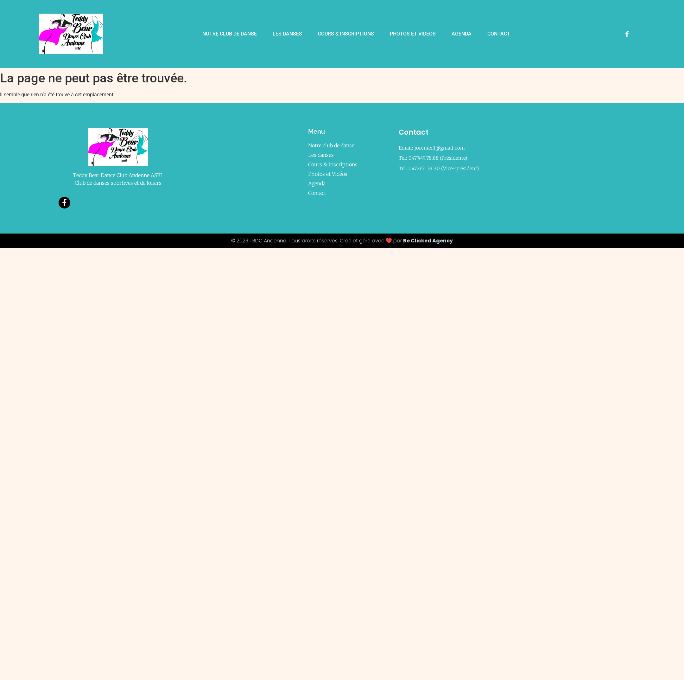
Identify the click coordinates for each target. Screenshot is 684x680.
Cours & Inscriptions (346, 34)
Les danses (287, 34)
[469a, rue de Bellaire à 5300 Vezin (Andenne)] (557, 167)
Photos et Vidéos (413, 34)
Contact (498, 34)
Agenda (462, 34)
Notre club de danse (229, 34)
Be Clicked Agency (428, 240)
